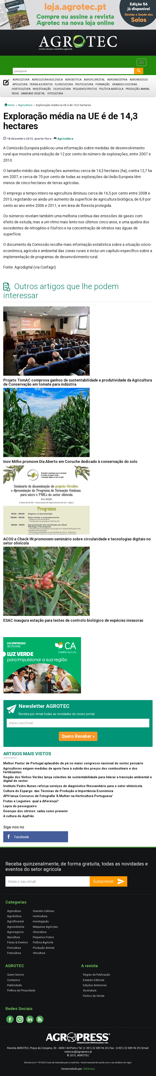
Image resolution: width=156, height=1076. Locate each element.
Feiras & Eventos (41, 84)
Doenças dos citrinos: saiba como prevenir (35, 811)
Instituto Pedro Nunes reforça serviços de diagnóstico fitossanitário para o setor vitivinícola (72, 786)
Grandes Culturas (124, 84)
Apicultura (20, 84)
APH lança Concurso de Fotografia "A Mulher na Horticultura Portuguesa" (58, 796)
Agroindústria (117, 79)
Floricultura (64, 84)
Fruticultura (84, 84)
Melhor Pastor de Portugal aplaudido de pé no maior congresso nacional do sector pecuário (73, 763)
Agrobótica (73, 79)
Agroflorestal (94, 79)
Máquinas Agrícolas (45, 926)
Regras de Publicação (96, 974)
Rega (15, 93)
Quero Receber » (78, 736)
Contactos (13, 980)
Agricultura (21, 79)
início (9, 105)
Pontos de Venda (93, 995)
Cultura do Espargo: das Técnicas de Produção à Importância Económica (58, 791)
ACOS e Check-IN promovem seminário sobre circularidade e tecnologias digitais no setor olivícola (77, 541)
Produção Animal (138, 88)
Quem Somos (15, 974)
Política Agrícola (111, 88)
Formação (103, 84)
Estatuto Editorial (93, 980)
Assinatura (89, 990)
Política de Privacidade (21, 990)
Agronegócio (139, 79)
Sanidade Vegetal (33, 93)
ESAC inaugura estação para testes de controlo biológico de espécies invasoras (73, 620)
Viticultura (55, 93)
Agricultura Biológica (47, 79)
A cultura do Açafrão (18, 816)
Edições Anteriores (95, 985)
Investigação (42, 88)
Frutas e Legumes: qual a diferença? (31, 801)
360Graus (89, 1068)
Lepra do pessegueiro (20, 806)
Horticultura (21, 88)
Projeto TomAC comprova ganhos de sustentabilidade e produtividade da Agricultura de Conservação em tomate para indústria (77, 382)
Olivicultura (62, 88)
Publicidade (14, 985)
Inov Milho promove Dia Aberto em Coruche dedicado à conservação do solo (70, 461)
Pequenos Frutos (85, 88)
